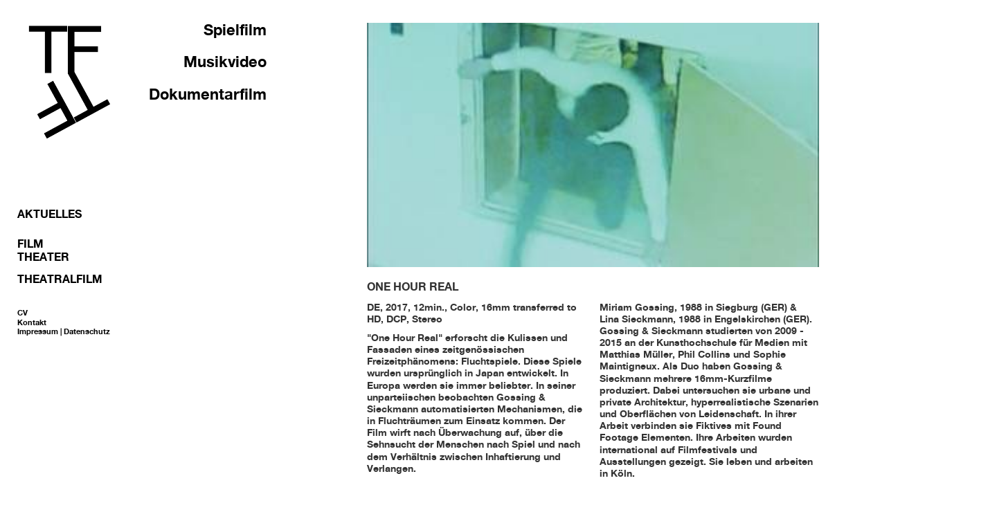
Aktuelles (49, 214)
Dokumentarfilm (208, 94)
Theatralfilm (59, 279)
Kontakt (31, 322)
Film (30, 243)
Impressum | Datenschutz (63, 331)
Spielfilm (235, 30)
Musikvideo (225, 62)
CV (22, 313)
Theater (43, 257)
